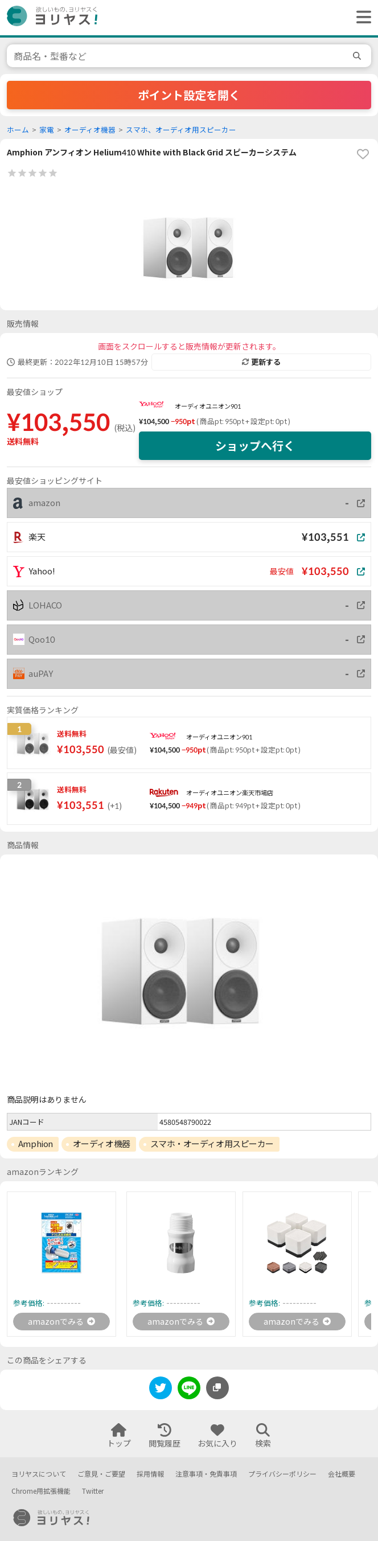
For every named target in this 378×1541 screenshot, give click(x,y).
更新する (261, 362)
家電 (46, 130)
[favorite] (362, 154)
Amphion (35, 1144)
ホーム (18, 130)
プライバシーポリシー (282, 1474)
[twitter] (160, 1389)
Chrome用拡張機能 (41, 1491)
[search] (358, 55)
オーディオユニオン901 (208, 406)
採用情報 (150, 1474)
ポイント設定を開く (189, 95)
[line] (189, 1389)
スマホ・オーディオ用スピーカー (212, 1144)
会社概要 (341, 1474)
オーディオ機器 (90, 130)
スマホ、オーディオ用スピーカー (181, 130)
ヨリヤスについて (38, 1474)
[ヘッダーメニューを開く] (361, 18)
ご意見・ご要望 (101, 1474)
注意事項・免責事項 (206, 1474)
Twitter (93, 1491)
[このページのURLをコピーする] (217, 1387)
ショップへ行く (255, 446)
